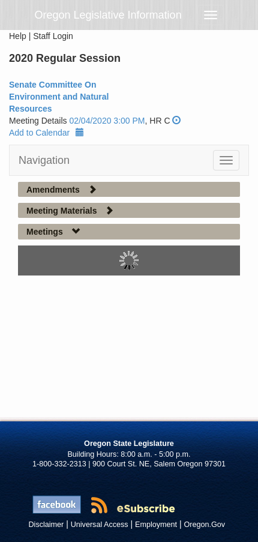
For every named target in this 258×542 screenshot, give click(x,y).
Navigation (44, 160)
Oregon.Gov (204, 524)
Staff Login (53, 36)
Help (17, 36)
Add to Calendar (46, 132)
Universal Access (99, 524)
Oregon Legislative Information (108, 15)
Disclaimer (46, 524)
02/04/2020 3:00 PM (107, 120)
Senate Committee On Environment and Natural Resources (59, 96)
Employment (156, 524)
